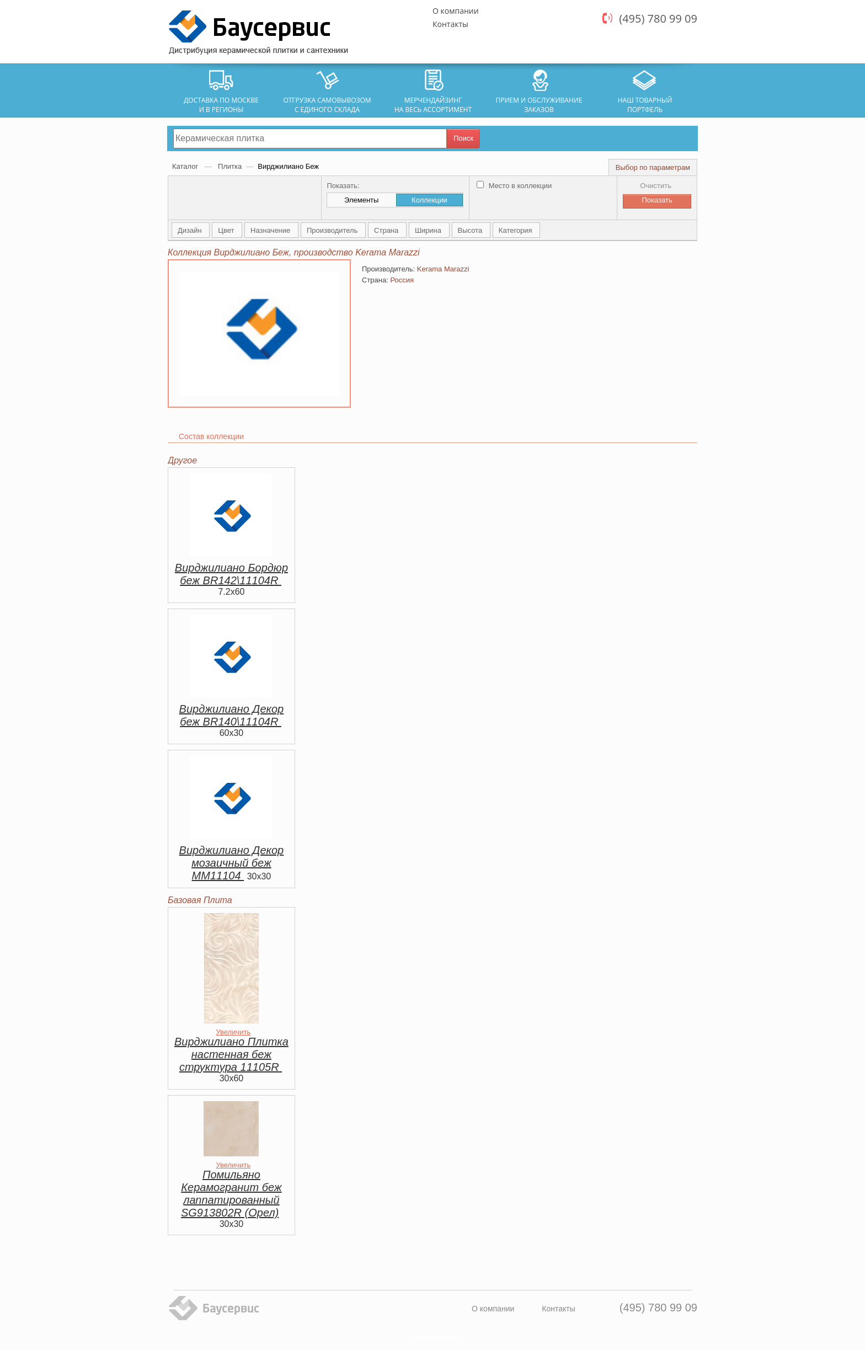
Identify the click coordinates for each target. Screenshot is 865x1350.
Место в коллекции (514, 186)
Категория (516, 230)
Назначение (271, 230)
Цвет (227, 230)
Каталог (186, 166)
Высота (471, 230)
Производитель (333, 230)
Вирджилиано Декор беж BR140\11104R (231, 715)
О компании (455, 11)
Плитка (230, 166)
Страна (387, 230)
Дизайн (191, 230)
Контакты (450, 24)
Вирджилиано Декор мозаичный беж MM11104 (231, 863)
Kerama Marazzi (443, 269)
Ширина (429, 230)
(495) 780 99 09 (658, 18)
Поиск (463, 138)
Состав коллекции (211, 436)
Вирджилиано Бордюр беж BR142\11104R (231, 574)
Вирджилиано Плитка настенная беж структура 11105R (231, 1054)
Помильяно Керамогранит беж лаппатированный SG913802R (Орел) (231, 1193)
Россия (402, 280)
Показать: (343, 186)
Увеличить (233, 1032)
